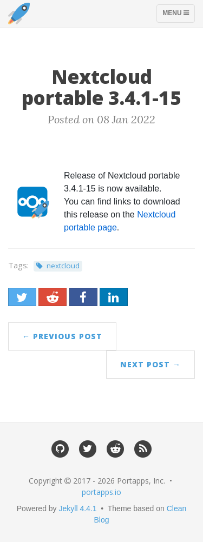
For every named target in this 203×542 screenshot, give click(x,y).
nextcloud (63, 265)
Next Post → (150, 364)
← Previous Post (62, 336)
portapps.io (101, 492)
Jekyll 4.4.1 (78, 508)
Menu (178, 16)
